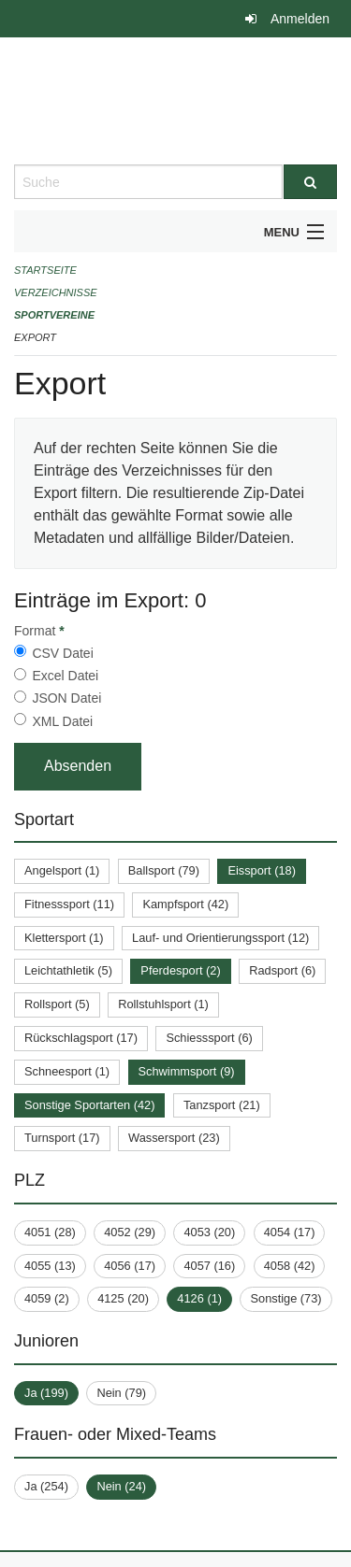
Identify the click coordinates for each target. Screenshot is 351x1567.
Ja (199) (46, 1393)
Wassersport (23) (174, 1138)
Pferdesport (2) (180, 970)
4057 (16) (209, 1266)
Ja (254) (46, 1486)
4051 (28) (50, 1232)
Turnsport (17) (62, 1138)
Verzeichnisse (55, 292)
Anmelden (300, 18)
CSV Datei (62, 653)
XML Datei (62, 721)
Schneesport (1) (67, 1071)
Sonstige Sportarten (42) (89, 1105)
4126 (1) (199, 1298)
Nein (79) (121, 1393)
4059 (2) (46, 1298)
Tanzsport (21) (221, 1105)
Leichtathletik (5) (68, 970)
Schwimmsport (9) (187, 1071)
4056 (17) (129, 1266)
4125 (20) (123, 1298)
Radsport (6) (282, 970)
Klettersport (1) (64, 938)
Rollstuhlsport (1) (163, 1004)
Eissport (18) (261, 870)
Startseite (45, 270)
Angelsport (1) (61, 870)
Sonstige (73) (285, 1298)
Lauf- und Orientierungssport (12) (220, 938)
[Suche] (311, 181)
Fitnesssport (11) (69, 904)
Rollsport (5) (57, 1004)
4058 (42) (289, 1266)
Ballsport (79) (163, 870)
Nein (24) (121, 1486)
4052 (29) (129, 1232)
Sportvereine (54, 315)
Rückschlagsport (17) (81, 1038)
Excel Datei (65, 675)
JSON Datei (66, 698)
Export (35, 337)
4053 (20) (209, 1232)
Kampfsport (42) (185, 904)
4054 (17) (289, 1232)
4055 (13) (50, 1266)
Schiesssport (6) (209, 1038)
